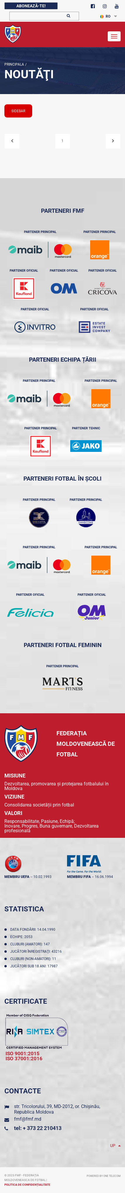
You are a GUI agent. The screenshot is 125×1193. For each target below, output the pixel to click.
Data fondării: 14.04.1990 (33, 929)
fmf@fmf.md (27, 1119)
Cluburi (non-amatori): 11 (34, 959)
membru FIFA (79, 877)
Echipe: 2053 (22, 937)
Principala (14, 64)
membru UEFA (16, 877)
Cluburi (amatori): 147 (31, 944)
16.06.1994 (104, 877)
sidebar (18, 111)
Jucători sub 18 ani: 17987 (34, 966)
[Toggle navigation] (114, 36)
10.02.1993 (42, 877)
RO (105, 16)
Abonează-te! (31, 6)
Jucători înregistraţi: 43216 (37, 951)
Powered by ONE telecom (104, 1176)
